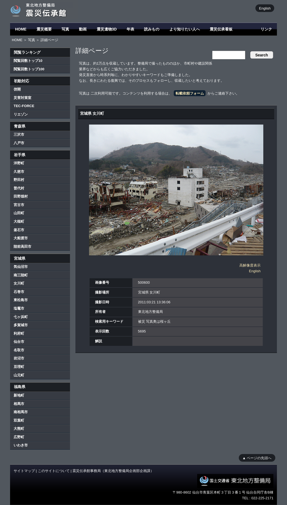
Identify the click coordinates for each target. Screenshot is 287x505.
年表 (130, 29)
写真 (65, 29)
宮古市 (19, 205)
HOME (20, 29)
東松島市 (21, 300)
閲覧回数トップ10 (28, 61)
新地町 (19, 395)
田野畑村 (21, 196)
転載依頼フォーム (190, 93)
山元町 (19, 375)
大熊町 (19, 429)
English (265, 8)
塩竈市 (19, 308)
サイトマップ (24, 471)
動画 (83, 29)
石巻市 (19, 292)
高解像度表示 (250, 265)
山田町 (19, 213)
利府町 (19, 333)
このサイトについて (54, 471)
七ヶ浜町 (21, 317)
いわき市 (21, 445)
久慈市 (19, 172)
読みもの (151, 29)
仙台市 (19, 342)
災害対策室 (22, 98)
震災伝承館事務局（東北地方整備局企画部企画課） (113, 471)
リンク (266, 29)
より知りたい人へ (184, 29)
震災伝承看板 (221, 29)
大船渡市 (21, 238)
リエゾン (21, 114)
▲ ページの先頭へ (256, 458)
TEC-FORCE (24, 106)
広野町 (19, 437)
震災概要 (44, 29)
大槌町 (19, 221)
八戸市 (19, 143)
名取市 (19, 350)
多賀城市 (21, 325)
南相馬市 (21, 412)
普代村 (19, 188)
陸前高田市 (22, 246)
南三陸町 (21, 275)
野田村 (19, 180)
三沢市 (19, 134)
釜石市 (19, 230)
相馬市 (19, 404)
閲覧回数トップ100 (29, 69)
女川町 (19, 283)
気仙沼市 (21, 267)
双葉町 (19, 420)
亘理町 (19, 367)
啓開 (17, 89)
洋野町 (19, 163)
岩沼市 (19, 358)
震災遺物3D (107, 29)
